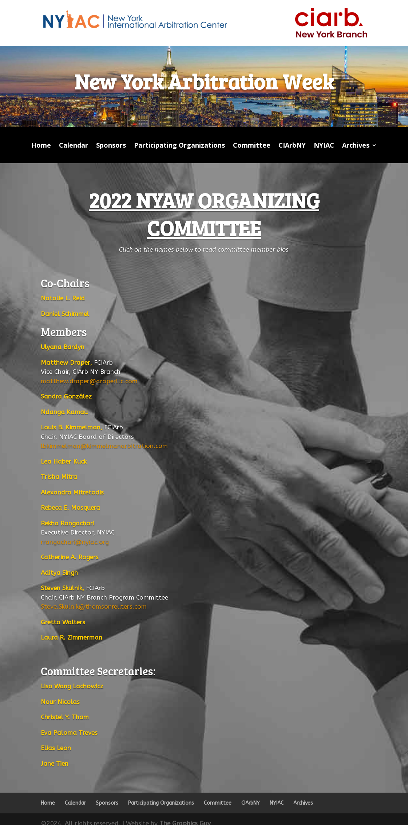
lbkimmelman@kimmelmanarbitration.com (104, 445)
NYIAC (324, 146)
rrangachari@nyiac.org (75, 541)
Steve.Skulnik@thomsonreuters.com (94, 606)
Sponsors (111, 146)
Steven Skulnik (61, 588)
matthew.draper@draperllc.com (89, 381)
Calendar (73, 146)
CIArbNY (292, 146)
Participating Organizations (179, 146)
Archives (355, 146)
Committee (251, 146)
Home (41, 146)
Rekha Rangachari (67, 523)
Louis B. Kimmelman (70, 427)
